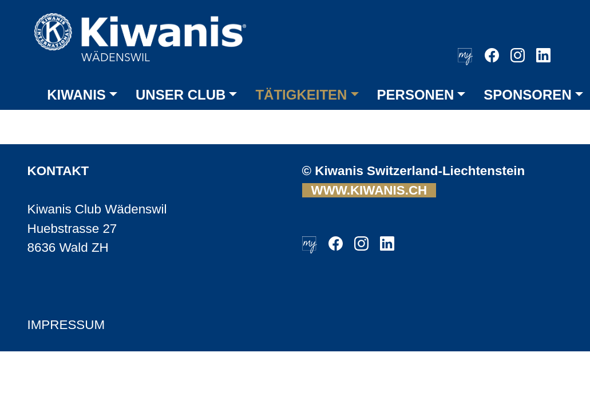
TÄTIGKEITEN (301, 94)
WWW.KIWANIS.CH (369, 190)
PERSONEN (415, 94)
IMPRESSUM (66, 325)
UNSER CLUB (180, 94)
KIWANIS (76, 94)
